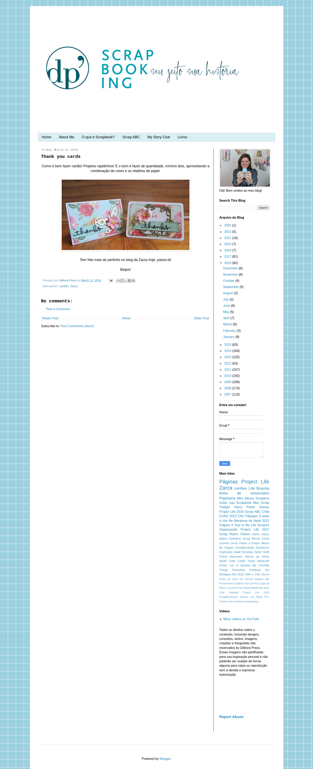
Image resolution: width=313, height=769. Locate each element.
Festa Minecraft (258, 561)
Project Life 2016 (231, 511)
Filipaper (252, 516)
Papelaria (227, 498)
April (226, 318)
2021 (228, 238)
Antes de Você (228, 579)
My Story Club (159, 137)
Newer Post (50, 318)
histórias (239, 601)
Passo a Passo (249, 543)
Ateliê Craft (227, 561)
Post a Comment (58, 309)
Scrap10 (263, 525)
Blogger (164, 758)
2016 (228, 263)
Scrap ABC (131, 137)
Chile (265, 511)
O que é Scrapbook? (98, 137)
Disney (264, 507)
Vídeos (245, 534)
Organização (228, 529)
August (228, 293)
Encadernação (245, 547)
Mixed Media (251, 587)
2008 (228, 388)
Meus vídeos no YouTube (241, 619)
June (227, 305)
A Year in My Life (243, 525)
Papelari (233, 592)
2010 (228, 376)
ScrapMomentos (228, 596)
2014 (228, 351)
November (231, 274)
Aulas (223, 502)
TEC (266, 596)
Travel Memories (230, 556)
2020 (228, 244)
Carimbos (235, 538)
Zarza (74, 286)
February (230, 330)
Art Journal (246, 579)
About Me (66, 137)
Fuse (240, 587)
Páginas (228, 481)
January (229, 337)
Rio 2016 (238, 574)
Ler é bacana (240, 565)
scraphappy (251, 601)
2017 (228, 256)
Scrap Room (228, 534)
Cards (241, 561)
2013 (228, 357)
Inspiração (226, 552)
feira (231, 601)
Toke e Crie (252, 574)
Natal (237, 552)
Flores (223, 565)
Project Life (255, 481)
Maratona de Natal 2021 (251, 520)
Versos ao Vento (257, 556)
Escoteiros (262, 547)
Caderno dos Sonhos (247, 583)
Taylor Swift (261, 552)
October (229, 280)
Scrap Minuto (251, 538)
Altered (265, 574)
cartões (64, 286)
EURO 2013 (228, 516)
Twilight (224, 507)
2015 (228, 344)
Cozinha (232, 587)
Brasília (263, 488)
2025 (228, 225)
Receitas (247, 552)
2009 (228, 382)
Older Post (201, 318)
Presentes (238, 570)
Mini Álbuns (245, 498)
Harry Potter (244, 507)
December (231, 268)
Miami (223, 538)
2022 (228, 231)
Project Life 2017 (255, 529)
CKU (241, 516)
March (228, 324)
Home (46, 137)
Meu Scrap (261, 502)
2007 (228, 394)
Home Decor (260, 534)
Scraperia (262, 498)
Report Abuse (231, 717)
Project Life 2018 (256, 592)
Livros (182, 137)
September (231, 287)
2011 (228, 369)
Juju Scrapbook (240, 502)
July (226, 299)
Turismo (224, 601)
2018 (228, 250)
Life (252, 488)
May (226, 312)
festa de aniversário (244, 493)
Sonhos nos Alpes (251, 596)
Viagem (224, 525)
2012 (228, 363)
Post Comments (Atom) (77, 326)
